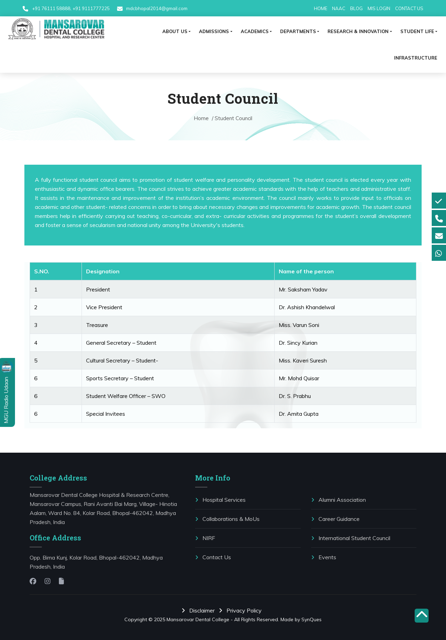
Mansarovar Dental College (198, 619)
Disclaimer (199, 610)
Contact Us (213, 557)
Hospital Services (220, 499)
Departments (298, 31)
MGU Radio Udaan (5, 399)
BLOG (356, 8)
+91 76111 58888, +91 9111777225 (71, 8)
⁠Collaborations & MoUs (227, 518)
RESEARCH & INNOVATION (358, 31)
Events (323, 557)
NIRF (205, 537)
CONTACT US (409, 8)
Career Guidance (335, 518)
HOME (320, 8)
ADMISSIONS (214, 31)
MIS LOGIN (379, 8)
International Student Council (350, 537)
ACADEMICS (255, 31)
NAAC (338, 8)
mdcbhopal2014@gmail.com (156, 8)
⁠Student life (417, 31)
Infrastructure (415, 58)
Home (202, 118)
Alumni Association (338, 499)
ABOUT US (174, 31)
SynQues (311, 619)
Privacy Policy (241, 610)
